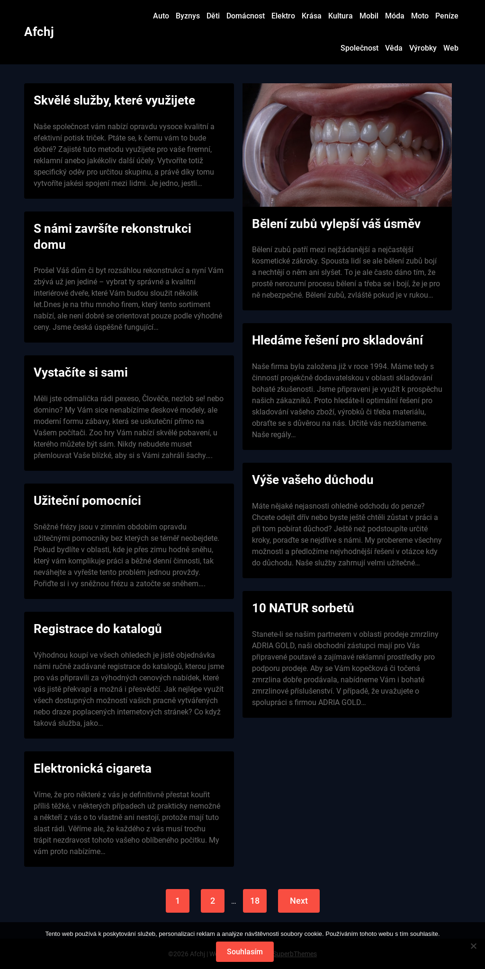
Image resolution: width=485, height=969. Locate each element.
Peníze (446, 15)
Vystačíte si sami (81, 372)
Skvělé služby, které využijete (114, 100)
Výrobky (423, 48)
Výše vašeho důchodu (313, 480)
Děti (213, 15)
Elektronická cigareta (93, 768)
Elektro (283, 15)
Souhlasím (245, 951)
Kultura (340, 15)
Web (450, 48)
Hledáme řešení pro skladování (337, 340)
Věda (394, 48)
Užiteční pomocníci (87, 500)
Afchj (39, 32)
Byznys (188, 15)
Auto (161, 15)
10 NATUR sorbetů (303, 608)
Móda (394, 15)
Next (299, 901)
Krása (312, 15)
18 (255, 901)
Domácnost (245, 15)
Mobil (368, 15)
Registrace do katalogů (98, 629)
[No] (473, 946)
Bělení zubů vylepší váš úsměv (336, 224)
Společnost (359, 48)
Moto (420, 15)
